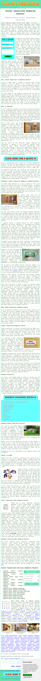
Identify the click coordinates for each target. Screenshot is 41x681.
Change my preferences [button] (28, 677)
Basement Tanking (21, 645)
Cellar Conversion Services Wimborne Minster (19, 568)
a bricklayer (28, 615)
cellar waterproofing (24, 504)
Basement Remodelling (7, 637)
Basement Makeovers (33, 635)
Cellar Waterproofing (11, 635)
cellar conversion (18, 225)
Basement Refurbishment (18, 650)
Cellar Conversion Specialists (25, 639)
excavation (21, 383)
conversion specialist (33, 526)
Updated (17, 670)
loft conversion (22, 619)
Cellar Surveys (5, 650)
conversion (26, 238)
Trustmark (15, 270)
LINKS (24, 7)
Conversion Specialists (13, 638)
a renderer (16, 614)
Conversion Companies (33, 650)
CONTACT (31, 7)
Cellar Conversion (34, 642)
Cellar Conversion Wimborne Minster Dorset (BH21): (15, 23)
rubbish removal (16, 618)
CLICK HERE (13, 533)
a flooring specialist (31, 616)
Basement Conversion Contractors (30, 638)
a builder (22, 611)
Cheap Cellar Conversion (7, 651)
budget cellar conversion (27, 508)
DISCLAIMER (37, 7)
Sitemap (2, 670)
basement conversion (27, 47)
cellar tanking (21, 505)
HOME (21, 7)
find (6, 541)
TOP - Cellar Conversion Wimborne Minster (12, 658)
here (2, 564)
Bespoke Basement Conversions (30, 648)
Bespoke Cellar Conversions (18, 642)
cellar (3, 27)
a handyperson (18, 609)
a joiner (9, 616)
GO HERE (3, 451)
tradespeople (14, 606)
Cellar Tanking (22, 635)
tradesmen (25, 621)
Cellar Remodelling (28, 637)
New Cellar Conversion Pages (10, 670)
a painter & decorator (31, 612)
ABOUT (28, 7)
